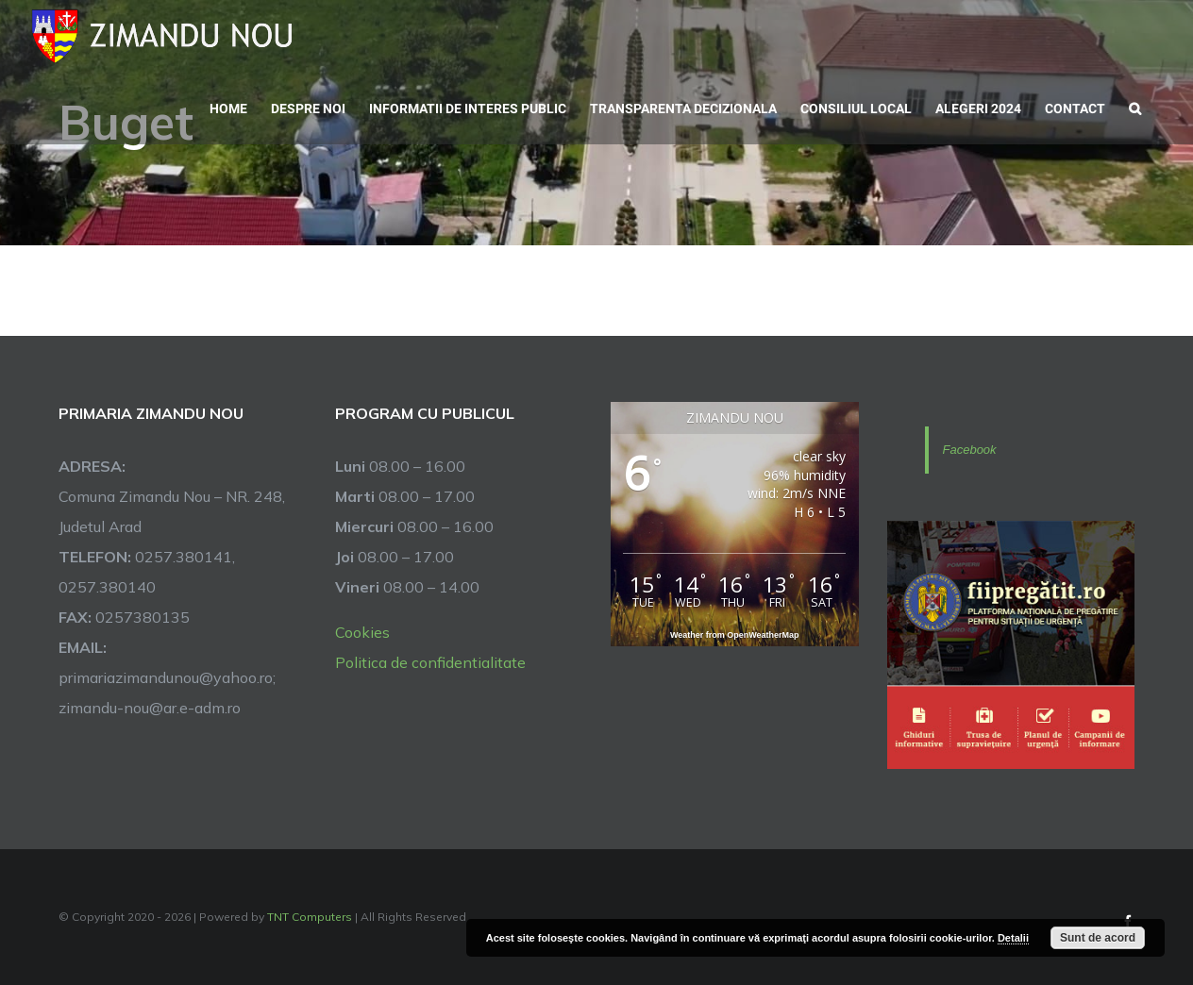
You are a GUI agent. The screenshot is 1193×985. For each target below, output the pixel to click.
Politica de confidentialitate (430, 662)
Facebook (970, 449)
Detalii (1013, 937)
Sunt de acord (1097, 937)
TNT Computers (309, 917)
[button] (1135, 106)
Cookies (362, 632)
